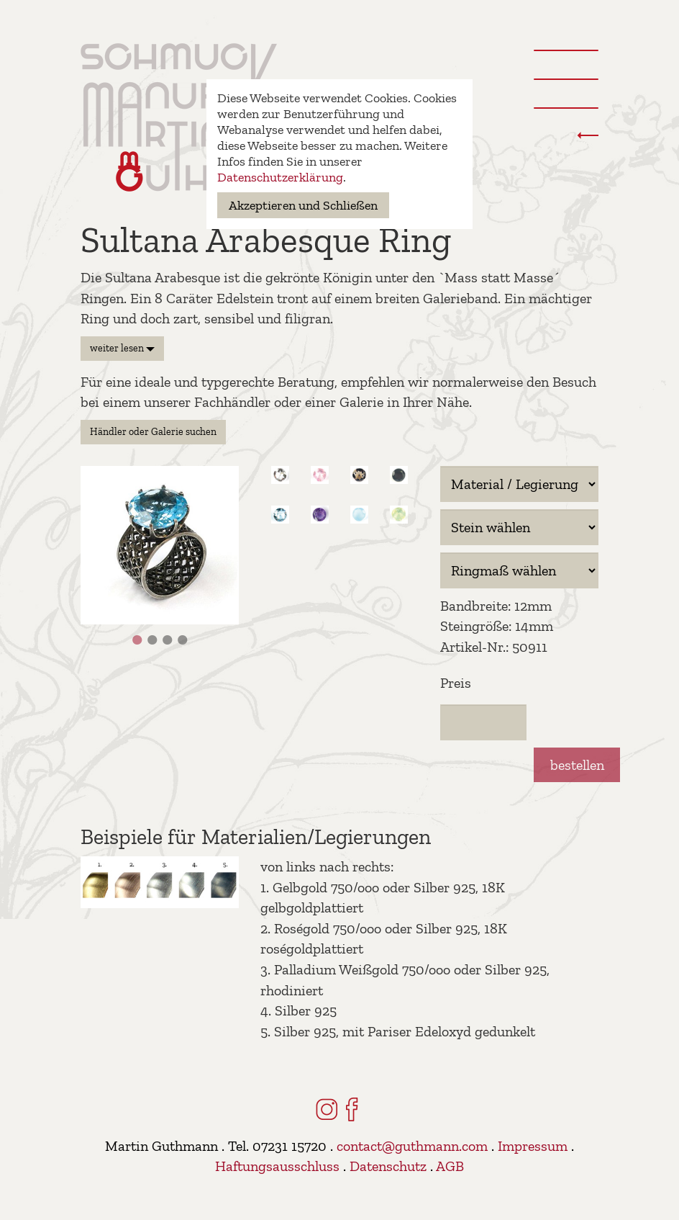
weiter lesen (122, 348)
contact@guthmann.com (412, 1145)
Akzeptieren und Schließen (303, 205)
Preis (455, 682)
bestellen (577, 764)
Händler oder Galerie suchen (153, 432)
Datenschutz (388, 1166)
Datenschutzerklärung (280, 177)
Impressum (533, 1145)
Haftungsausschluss (277, 1166)
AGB (450, 1166)
